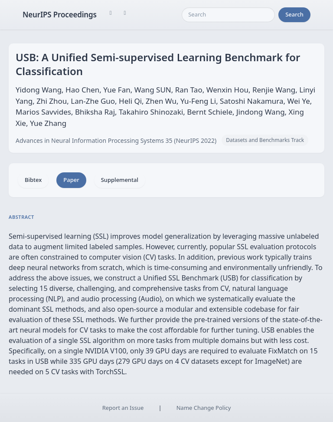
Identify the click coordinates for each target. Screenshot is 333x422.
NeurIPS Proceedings (60, 15)
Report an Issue (123, 408)
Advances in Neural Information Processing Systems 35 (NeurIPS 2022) (116, 140)
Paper (71, 180)
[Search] (228, 14)
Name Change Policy (203, 408)
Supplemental (119, 180)
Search (294, 14)
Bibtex (33, 180)
